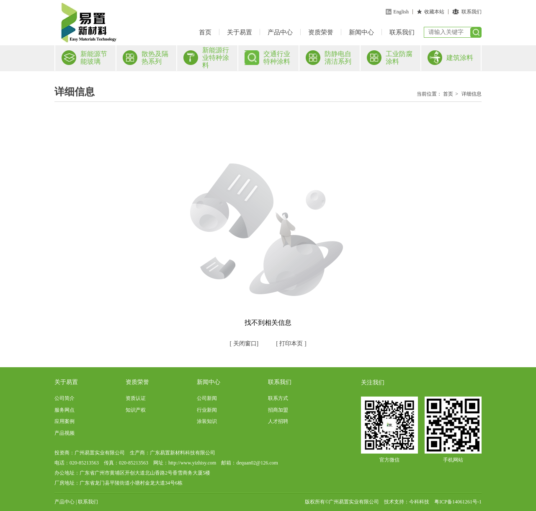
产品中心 (280, 32)
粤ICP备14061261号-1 (458, 502)
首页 (205, 32)
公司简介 (64, 398)
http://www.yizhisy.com (192, 463)
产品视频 (64, 433)
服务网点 (64, 410)
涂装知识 (207, 421)
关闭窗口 (244, 343)
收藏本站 (434, 12)
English (401, 12)
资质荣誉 (320, 32)
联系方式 (278, 398)
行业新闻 (207, 410)
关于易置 (239, 32)
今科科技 (419, 502)
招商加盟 (278, 410)
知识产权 (136, 410)
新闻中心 (361, 32)
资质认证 (136, 398)
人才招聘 (278, 421)
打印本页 (290, 343)
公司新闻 (207, 398)
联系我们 (471, 12)
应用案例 (64, 421)
